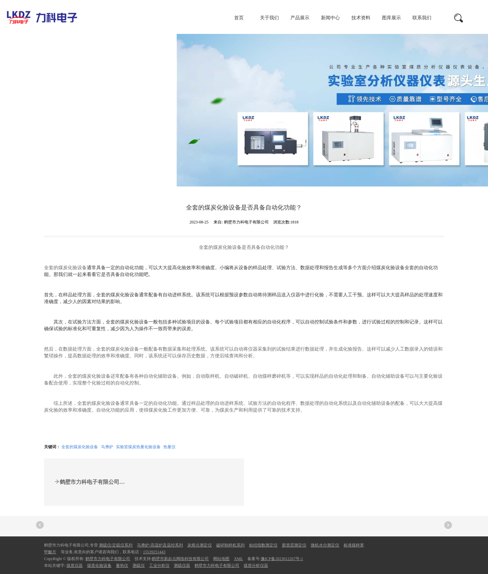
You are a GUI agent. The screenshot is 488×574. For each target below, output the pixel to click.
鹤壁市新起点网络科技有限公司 (180, 558)
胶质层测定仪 (294, 545)
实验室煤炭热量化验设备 (138, 446)
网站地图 (221, 558)
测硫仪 (139, 565)
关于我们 (269, 17)
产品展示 (299, 17)
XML (238, 558)
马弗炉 (107, 446)
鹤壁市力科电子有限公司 (107, 558)
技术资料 (360, 17)
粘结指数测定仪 (263, 545)
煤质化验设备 (99, 565)
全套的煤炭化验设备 (79, 446)
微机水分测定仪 (325, 545)
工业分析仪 (159, 565)
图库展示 (391, 17)
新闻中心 (330, 17)
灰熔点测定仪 (199, 545)
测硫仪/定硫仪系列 (116, 545)
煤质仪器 (74, 565)
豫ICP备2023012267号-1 (282, 558)
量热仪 (122, 565)
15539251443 (154, 552)
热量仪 (169, 446)
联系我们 (421, 17)
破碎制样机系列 (230, 545)
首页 (239, 17)
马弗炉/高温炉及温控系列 (160, 545)
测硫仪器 (182, 565)
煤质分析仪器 (256, 565)
